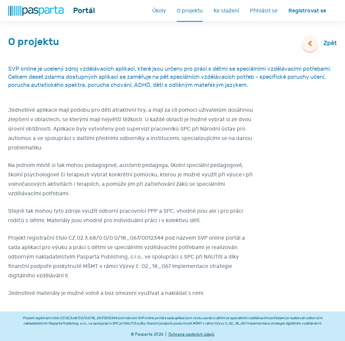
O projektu (190, 11)
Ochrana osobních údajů (191, 334)
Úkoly (159, 11)
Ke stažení (226, 11)
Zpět (330, 43)
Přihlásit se (264, 11)
